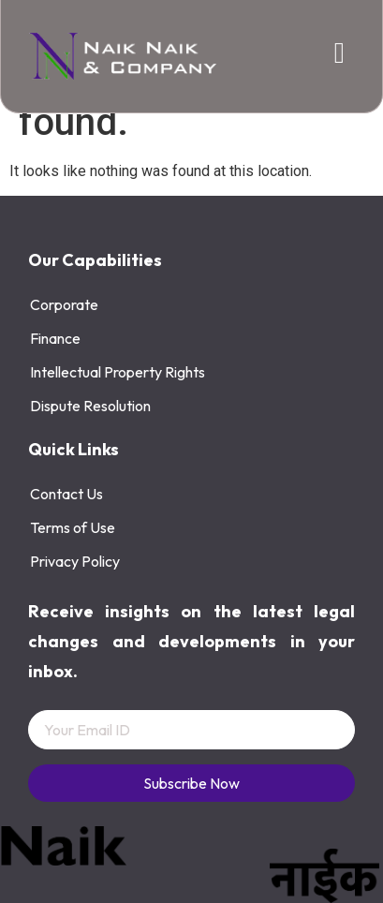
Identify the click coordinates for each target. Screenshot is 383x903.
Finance (55, 338)
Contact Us (66, 493)
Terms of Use (72, 527)
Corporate (64, 304)
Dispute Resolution (90, 405)
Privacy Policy (75, 561)
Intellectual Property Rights (117, 372)
